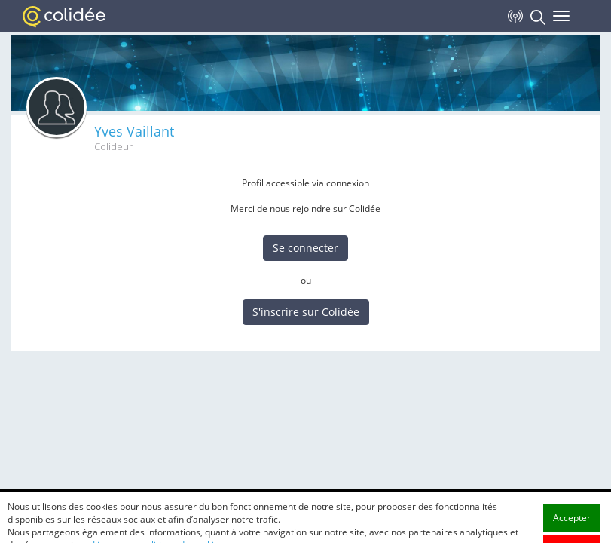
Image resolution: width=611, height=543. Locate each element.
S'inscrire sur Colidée (305, 312)
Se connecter (305, 248)
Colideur (113, 146)
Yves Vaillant (134, 131)
